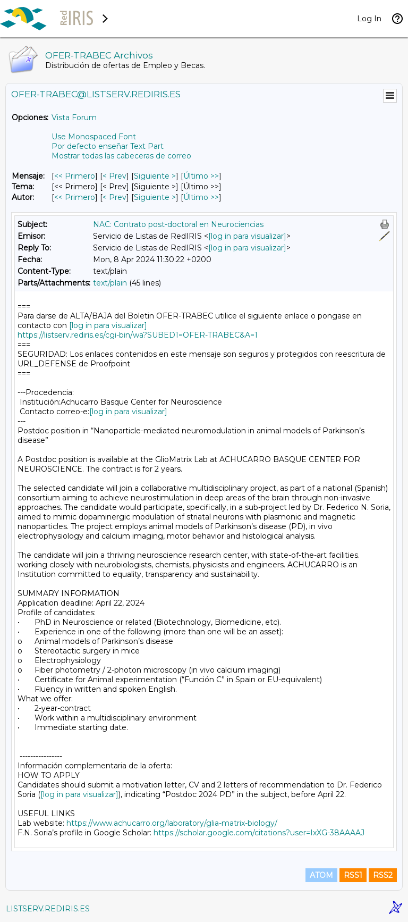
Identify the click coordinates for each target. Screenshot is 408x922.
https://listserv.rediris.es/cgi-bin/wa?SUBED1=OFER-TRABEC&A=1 (138, 335)
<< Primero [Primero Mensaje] (74, 176)
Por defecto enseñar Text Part (108, 146)
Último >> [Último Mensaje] (201, 176)
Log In (369, 18)
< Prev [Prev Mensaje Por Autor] (114, 197)
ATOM (321, 875)
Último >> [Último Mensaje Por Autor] (201, 197)
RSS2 (383, 875)
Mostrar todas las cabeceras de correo (121, 156)
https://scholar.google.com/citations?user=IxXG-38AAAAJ (259, 832)
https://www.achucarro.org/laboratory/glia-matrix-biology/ (171, 823)
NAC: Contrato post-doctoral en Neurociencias (178, 224)
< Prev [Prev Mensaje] (114, 176)
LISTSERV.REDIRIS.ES (48, 908)
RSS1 (353, 875)
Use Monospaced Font (94, 136)
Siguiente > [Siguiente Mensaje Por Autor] (155, 197)
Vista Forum (74, 117)
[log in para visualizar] (247, 236)
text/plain (110, 283)
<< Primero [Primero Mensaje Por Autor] (74, 197)
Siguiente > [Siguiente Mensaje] (155, 176)
